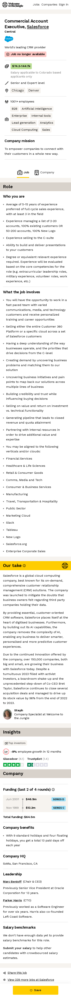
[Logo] (12, 4)
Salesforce (38, 26)
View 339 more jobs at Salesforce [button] (28, 979)
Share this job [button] (15, 972)
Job (23, 172)
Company (44, 172)
